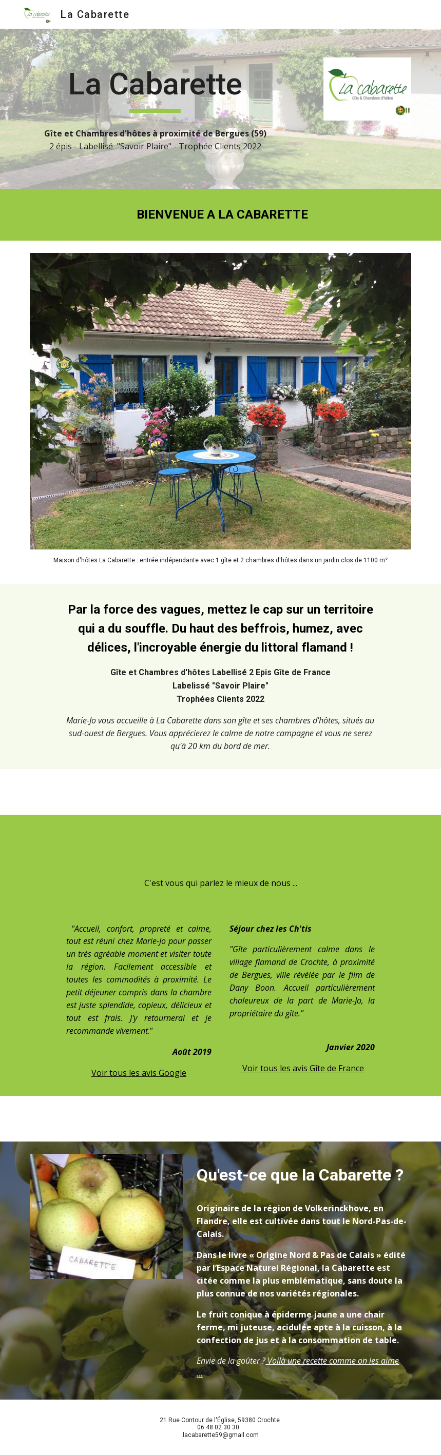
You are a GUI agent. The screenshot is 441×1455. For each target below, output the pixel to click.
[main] (155, 88)
